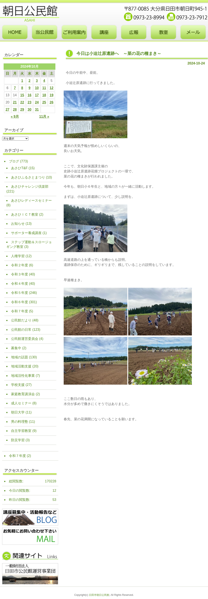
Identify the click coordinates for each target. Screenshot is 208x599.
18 (44, 95)
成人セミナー (21, 403)
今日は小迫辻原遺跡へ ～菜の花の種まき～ (118, 53)
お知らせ (18, 223)
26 (51, 102)
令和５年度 (19, 293)
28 (15, 109)
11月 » (44, 116)
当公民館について (44, 32)
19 (51, 95)
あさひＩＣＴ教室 (24, 214)
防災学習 (18, 440)
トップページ (15, 32)
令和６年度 (19, 302)
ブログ (14, 161)
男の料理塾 (19, 421)
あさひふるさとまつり (28, 177)
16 (29, 95)
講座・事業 (104, 32)
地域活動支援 (21, 366)
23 (29, 102)
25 (44, 102)
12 (51, 88)
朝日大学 (18, 412)
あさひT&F (19, 168)
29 (22, 109)
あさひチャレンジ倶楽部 (29, 186)
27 (7, 109)
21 (15, 102)
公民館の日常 (21, 329)
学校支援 (18, 385)
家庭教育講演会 (23, 394)
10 (37, 88)
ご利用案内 (74, 32)
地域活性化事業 (23, 375)
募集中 (16, 348)
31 (37, 109)
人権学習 (18, 256)
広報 (134, 32)
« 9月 (15, 116)
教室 (163, 32)
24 (37, 102)
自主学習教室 (21, 431)
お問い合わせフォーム (193, 32)
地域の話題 (19, 357)
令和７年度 (19, 311)
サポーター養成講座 (26, 233)
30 (29, 109)
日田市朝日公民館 (99, 594)
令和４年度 (19, 283)
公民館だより (21, 320)
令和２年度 (19, 265)
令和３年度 (19, 274)
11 (44, 88)
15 (22, 95)
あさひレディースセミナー (31, 200)
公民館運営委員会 (24, 339)
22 (22, 102)
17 (37, 95)
